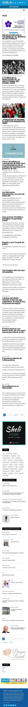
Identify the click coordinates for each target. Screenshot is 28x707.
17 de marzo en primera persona (8, 567)
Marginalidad (6, 469)
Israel (16, 466)
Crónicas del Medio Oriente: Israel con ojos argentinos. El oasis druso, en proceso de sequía (14, 301)
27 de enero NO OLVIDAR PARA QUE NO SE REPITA (12, 510)
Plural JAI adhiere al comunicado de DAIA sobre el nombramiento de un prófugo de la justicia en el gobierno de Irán (13, 165)
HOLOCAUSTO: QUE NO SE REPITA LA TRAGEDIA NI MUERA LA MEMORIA (18, 628)
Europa (11, 464)
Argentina (13, 455)
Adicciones (8, 453)
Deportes (10, 460)
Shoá (16, 473)
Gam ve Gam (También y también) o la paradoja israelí (12, 219)
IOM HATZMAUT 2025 (15, 541)
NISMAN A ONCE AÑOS (15, 517)
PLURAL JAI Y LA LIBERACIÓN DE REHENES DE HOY (12, 593)
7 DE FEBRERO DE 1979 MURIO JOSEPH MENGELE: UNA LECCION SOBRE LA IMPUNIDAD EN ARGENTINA (12, 493)
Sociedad (21, 473)
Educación (5, 464)
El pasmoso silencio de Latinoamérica (12, 359)
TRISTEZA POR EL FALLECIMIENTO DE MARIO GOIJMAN (13, 620)
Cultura (4, 460)
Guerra (15, 464)
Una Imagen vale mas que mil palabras (13, 271)
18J (4, 453)
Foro (3, 670)
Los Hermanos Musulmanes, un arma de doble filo (13, 194)
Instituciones (11, 466)
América (15, 453)
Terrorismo (5, 475)
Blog (3, 668)
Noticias (4, 671)
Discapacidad (6, 462)
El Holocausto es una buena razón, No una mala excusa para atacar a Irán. (13, 330)
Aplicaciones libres (6, 702)
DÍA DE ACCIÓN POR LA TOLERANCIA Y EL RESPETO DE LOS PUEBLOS (13, 37)
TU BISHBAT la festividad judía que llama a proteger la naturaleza (13, 601)
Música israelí (6, 471)
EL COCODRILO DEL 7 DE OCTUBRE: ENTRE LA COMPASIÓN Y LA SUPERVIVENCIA (13, 502)
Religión (5, 473)
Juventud (22, 466)
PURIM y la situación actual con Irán (9, 485)
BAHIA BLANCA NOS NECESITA (8, 575)
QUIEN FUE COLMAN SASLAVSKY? (8, 560)
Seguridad (10, 473)
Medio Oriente (14, 469)
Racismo (18, 471)
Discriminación (14, 462)
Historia (21, 464)
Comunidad (18, 458)
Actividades (4, 667)
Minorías (21, 469)
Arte (18, 455)
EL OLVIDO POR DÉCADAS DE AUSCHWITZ (16, 610)
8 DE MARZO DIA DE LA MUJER (16, 582)
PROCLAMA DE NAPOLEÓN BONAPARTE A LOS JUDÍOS (12, 552)
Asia (13, 458)
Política (12, 471)
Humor (4, 466)
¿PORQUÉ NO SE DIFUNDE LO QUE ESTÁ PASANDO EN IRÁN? (13, 121)
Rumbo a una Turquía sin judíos (13, 243)
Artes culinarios (6, 458)
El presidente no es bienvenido (10, 387)
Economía (21, 462)
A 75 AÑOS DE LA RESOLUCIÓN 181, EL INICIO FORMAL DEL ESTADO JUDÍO (11, 80)
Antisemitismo (6, 455)
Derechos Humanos (18, 460)
